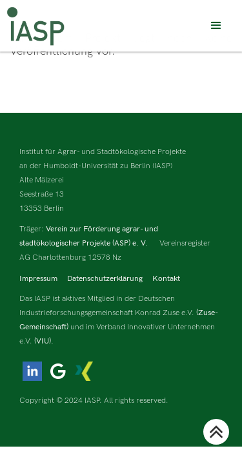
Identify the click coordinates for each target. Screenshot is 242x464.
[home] (35, 26)
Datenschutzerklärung (105, 279)
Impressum (38, 279)
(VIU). (44, 341)
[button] (216, 25)
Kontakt (166, 279)
